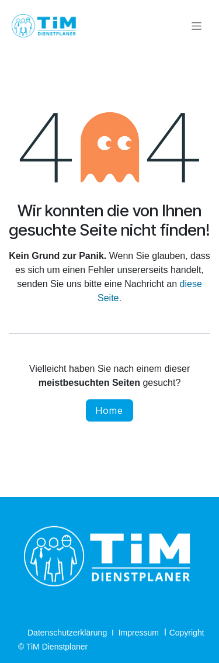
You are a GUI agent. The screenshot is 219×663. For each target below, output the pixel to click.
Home (109, 410)
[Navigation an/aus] (196, 26)
